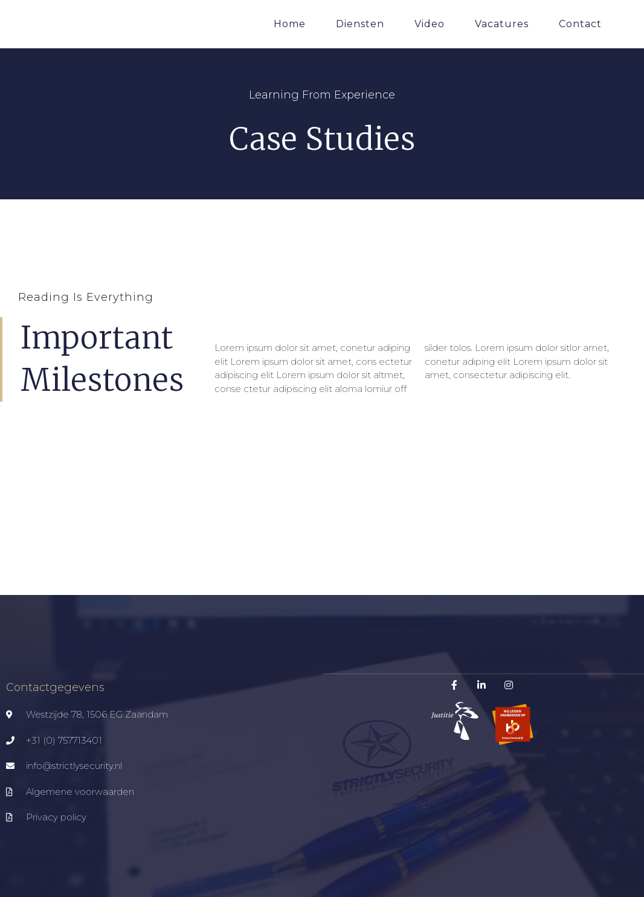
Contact (580, 24)
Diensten (360, 24)
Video (429, 24)
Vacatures (502, 24)
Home (290, 24)
